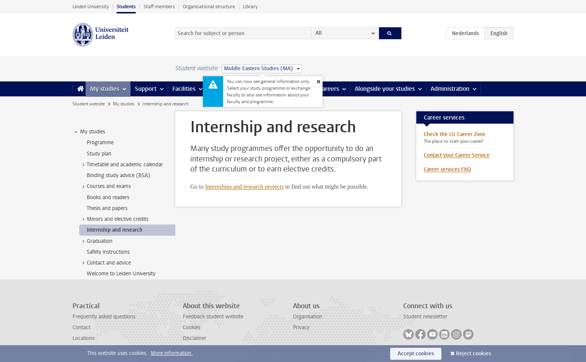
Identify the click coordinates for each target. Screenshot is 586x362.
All (318, 33)
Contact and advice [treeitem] (105, 263)
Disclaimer (194, 338)
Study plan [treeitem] (99, 153)
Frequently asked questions (104, 316)
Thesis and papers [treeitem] (107, 208)
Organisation (307, 316)
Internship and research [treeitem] (114, 229)
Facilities (183, 89)
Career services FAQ (447, 169)
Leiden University (91, 6)
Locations (84, 338)
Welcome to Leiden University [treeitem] (121, 273)
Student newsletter (425, 316)
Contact (81, 327)
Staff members (159, 6)
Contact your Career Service (457, 155)
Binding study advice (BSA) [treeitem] (118, 175)
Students (126, 6)
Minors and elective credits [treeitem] (114, 219)
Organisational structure (209, 6)
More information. (172, 353)
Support (146, 89)
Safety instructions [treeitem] (108, 252)
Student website (89, 104)
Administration (450, 89)
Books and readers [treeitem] (108, 197)
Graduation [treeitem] (96, 241)
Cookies (191, 327)
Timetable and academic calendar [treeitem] (121, 164)
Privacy (301, 327)
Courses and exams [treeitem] (105, 186)
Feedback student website (213, 316)
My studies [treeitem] (89, 132)
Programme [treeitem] (100, 142)
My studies (104, 89)
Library (250, 6)
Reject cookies (473, 353)
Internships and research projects (244, 186)
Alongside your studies (385, 89)
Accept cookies (416, 353)
